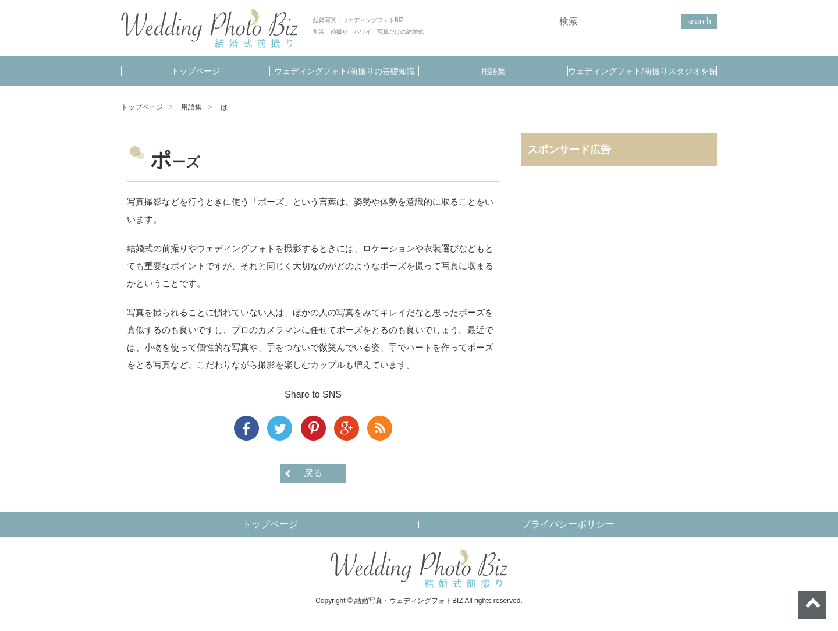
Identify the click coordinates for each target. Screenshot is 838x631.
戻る (313, 473)
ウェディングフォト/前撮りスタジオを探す (642, 76)
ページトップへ (812, 605)
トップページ (195, 71)
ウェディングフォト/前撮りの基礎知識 (344, 71)
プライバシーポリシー (568, 524)
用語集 (493, 71)
